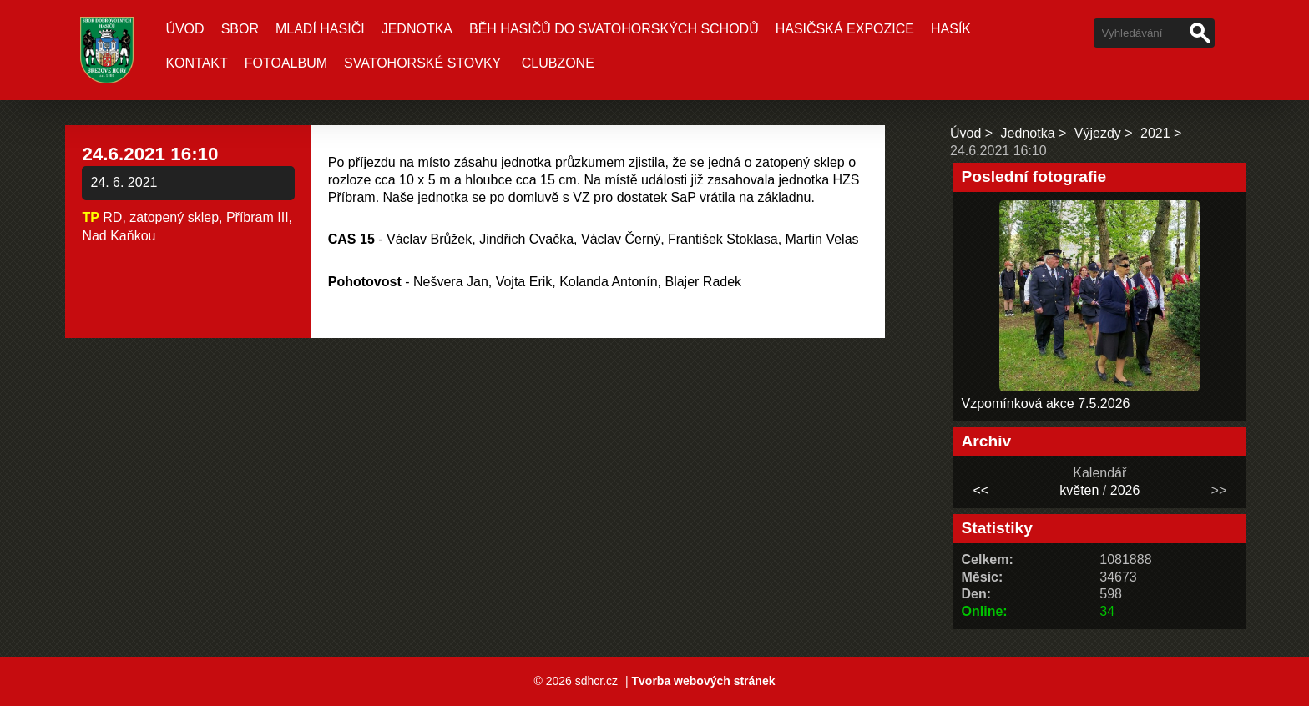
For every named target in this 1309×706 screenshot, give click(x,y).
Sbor (240, 29)
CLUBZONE (558, 63)
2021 (1155, 133)
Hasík (951, 29)
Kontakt (196, 63)
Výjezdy (1097, 133)
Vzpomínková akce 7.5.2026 (1046, 403)
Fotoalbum (286, 63)
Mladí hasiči (320, 29)
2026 (1125, 490)
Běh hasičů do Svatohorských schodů (614, 29)
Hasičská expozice (845, 29)
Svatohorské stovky (422, 63)
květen (1079, 490)
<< (980, 490)
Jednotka (417, 29)
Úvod (184, 29)
